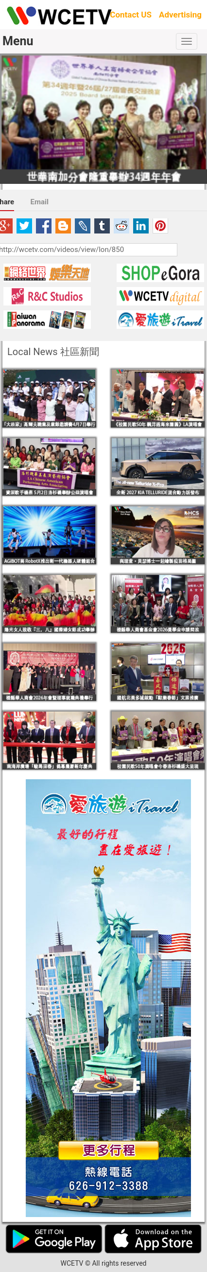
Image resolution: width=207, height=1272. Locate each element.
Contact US (131, 14)
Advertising (180, 14)
